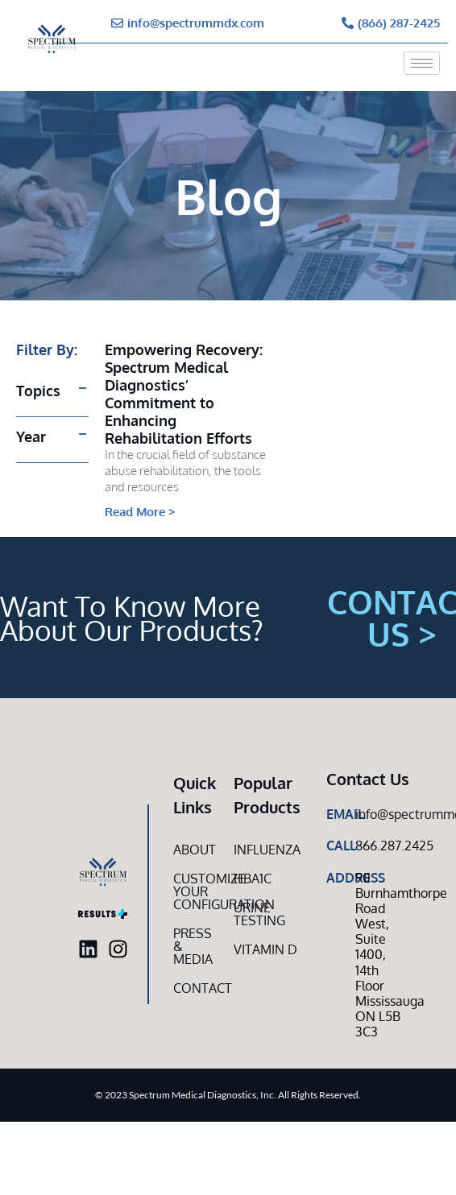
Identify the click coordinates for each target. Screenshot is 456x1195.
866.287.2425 (394, 845)
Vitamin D (265, 949)
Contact (195, 988)
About (194, 849)
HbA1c (253, 878)
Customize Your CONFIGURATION (195, 891)
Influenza (267, 849)
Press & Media (193, 946)
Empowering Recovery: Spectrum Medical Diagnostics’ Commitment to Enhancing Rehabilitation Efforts (184, 394)
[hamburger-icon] (422, 63)
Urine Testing (259, 913)
